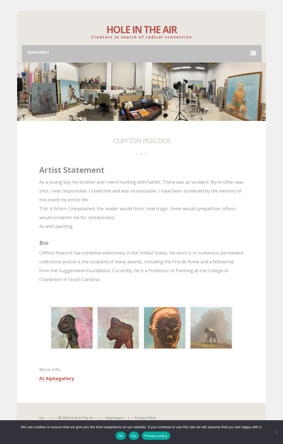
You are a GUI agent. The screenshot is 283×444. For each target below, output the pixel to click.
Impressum (114, 418)
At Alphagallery (56, 378)
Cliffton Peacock (141, 140)
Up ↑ (42, 418)
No (134, 436)
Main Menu (142, 53)
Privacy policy (156, 436)
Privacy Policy (145, 418)
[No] (276, 432)
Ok (120, 436)
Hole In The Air (141, 29)
